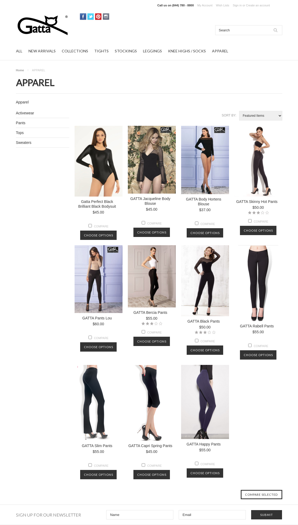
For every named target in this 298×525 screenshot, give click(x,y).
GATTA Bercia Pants (150, 312)
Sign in (237, 5)
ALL (19, 51)
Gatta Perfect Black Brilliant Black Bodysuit (97, 204)
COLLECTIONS (75, 51)
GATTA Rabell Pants (257, 326)
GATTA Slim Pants (97, 446)
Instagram (106, 16)
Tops (20, 133)
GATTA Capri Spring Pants (150, 446)
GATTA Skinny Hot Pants (256, 201)
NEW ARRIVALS (42, 51)
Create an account (258, 5)
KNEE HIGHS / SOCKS (187, 51)
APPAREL (220, 51)
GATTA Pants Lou (97, 318)
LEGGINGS (152, 51)
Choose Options (98, 235)
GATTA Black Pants (203, 321)
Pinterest (98, 16)
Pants (21, 123)
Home (20, 70)
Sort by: (229, 115)
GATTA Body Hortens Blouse (203, 201)
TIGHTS (101, 51)
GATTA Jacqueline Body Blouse (150, 201)
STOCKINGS (126, 51)
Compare (101, 226)
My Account (205, 5)
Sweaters (23, 142)
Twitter (90, 16)
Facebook (83, 16)
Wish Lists (222, 5)
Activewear (25, 113)
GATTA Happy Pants (204, 444)
